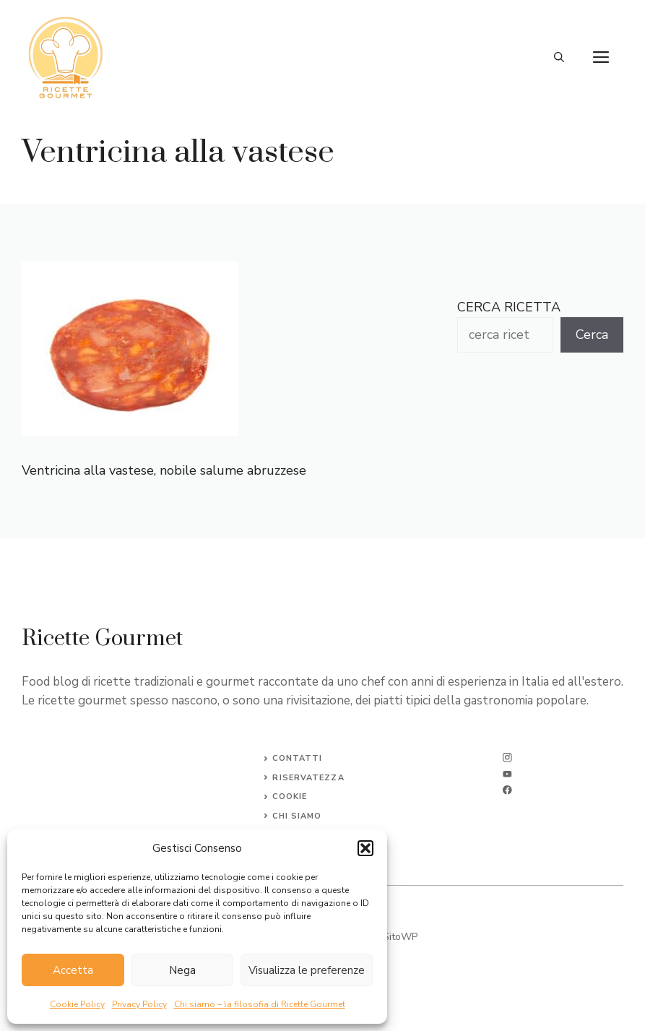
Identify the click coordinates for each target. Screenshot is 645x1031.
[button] (365, 848)
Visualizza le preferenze (306, 970)
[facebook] (507, 790)
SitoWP (400, 937)
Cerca (592, 334)
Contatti (297, 758)
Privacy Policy (139, 1004)
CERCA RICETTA (508, 307)
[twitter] (507, 774)
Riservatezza (308, 777)
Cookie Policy (77, 1004)
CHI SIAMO (296, 816)
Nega (182, 970)
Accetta (73, 970)
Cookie (289, 796)
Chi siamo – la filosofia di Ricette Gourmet (259, 1004)
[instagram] (507, 757)
